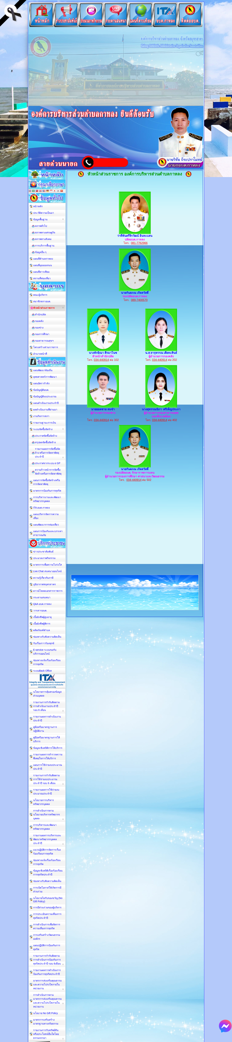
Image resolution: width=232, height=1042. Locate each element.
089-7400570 (139, 300)
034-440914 (101, 359)
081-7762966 (139, 243)
